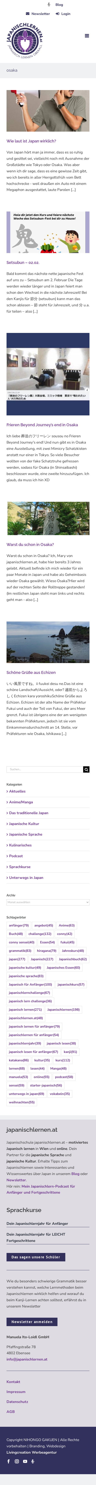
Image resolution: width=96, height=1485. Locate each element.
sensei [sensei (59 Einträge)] (16, 1085)
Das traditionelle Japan (28, 812)
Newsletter (16, 1180)
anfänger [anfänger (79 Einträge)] (19, 925)
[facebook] (8, 1461)
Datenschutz (17, 1401)
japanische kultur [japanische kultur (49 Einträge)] (25, 967)
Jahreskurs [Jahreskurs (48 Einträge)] (73, 950)
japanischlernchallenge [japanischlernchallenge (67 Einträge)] (29, 992)
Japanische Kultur (24, 823)
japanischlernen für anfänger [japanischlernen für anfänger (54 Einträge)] (34, 1035)
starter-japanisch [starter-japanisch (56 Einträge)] (46, 1085)
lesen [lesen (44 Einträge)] (37, 1068)
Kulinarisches (20, 845)
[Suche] (86, 769)
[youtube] (25, 1461)
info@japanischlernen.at (27, 1359)
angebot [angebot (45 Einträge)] (43, 925)
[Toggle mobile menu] (87, 36)
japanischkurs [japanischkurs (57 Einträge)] (71, 984)
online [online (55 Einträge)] (41, 1077)
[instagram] (17, 1461)
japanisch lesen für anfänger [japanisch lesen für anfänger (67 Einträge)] (33, 1052)
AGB (11, 1411)
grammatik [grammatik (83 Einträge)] (20, 950)
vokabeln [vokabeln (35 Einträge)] (60, 1094)
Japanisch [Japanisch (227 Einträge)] (42, 959)
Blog (59, 4)
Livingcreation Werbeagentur (32, 1452)
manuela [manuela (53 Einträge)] (18, 1077)
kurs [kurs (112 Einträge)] (63, 1060)
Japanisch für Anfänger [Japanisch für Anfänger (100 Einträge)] (30, 984)
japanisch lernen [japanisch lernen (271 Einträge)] (25, 1009)
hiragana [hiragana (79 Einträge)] (46, 950)
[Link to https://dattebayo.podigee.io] (49, 4)
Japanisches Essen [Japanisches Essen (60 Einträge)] (63, 967)
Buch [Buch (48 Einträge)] (16, 934)
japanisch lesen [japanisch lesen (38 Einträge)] (61, 1043)
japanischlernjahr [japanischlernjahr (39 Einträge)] (25, 1043)
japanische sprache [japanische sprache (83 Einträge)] (26, 976)
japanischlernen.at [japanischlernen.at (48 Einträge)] (26, 1018)
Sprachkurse (19, 866)
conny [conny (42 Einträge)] (64, 934)
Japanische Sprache (25, 834)
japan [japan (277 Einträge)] (17, 959)
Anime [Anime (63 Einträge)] (67, 925)
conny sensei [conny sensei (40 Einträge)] (21, 942)
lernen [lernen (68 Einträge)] (17, 1068)
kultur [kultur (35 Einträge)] (42, 1060)
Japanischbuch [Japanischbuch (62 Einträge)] (73, 959)
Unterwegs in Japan (26, 877)
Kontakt (13, 1381)
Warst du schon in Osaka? (30, 544)
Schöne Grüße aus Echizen (31, 672)
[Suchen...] (45, 769)
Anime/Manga (21, 802)
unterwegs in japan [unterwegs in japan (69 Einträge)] (26, 1094)
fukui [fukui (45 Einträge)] (67, 942)
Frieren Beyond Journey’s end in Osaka (42, 425)
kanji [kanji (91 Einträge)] (70, 1052)
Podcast (16, 856)
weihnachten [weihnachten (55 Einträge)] (22, 1102)
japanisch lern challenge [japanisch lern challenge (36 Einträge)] (30, 1001)
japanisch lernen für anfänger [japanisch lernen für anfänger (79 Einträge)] (34, 1026)
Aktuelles (17, 791)
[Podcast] (32, 1461)
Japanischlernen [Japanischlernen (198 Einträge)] (63, 1009)
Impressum (16, 1391)
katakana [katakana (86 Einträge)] (19, 1060)
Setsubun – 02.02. (23, 262)
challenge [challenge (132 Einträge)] (40, 934)
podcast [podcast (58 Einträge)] (64, 1077)
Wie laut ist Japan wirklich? (31, 141)
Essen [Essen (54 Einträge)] (47, 942)
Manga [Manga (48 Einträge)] (58, 1068)
